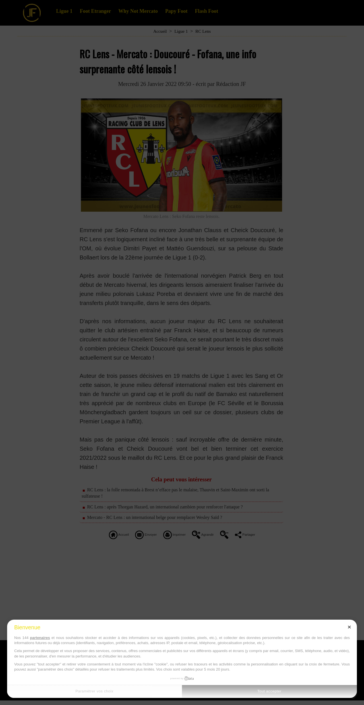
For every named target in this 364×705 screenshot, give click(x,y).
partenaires (40, 638)
